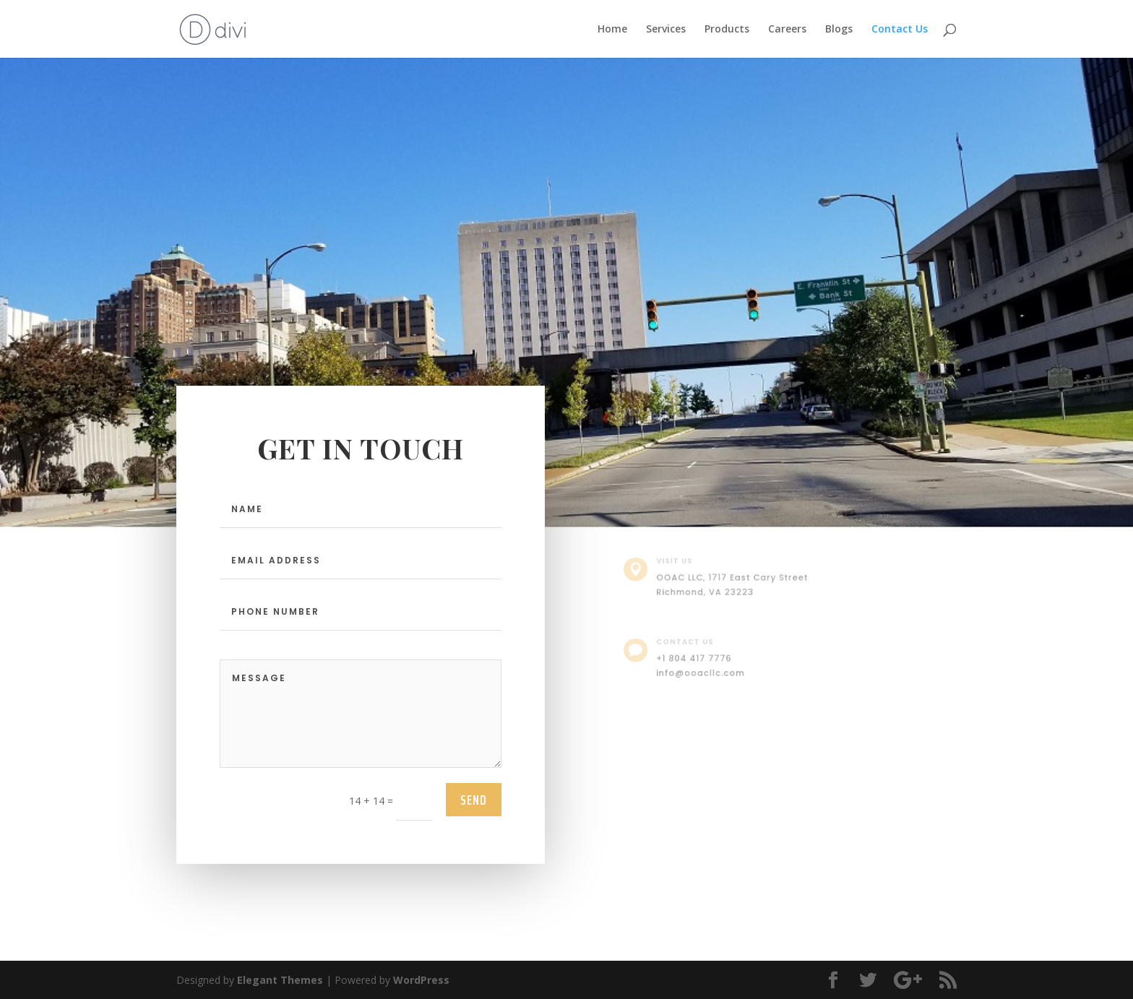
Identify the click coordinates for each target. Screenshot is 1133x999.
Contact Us (899, 29)
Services (666, 29)
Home (612, 29)
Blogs (839, 29)
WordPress (421, 980)
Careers (787, 29)
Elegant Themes (280, 980)
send (473, 799)
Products (727, 29)
